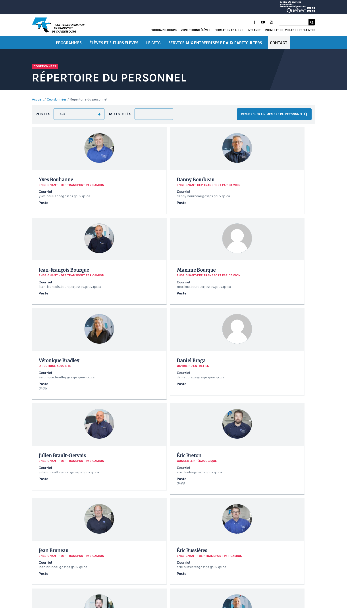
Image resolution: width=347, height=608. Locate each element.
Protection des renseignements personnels (65, 594)
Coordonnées (57, 102)
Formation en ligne (229, 30)
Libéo (311, 589)
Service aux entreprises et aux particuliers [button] (215, 45)
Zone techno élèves (195, 30)
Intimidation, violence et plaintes (290, 30)
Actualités (248, 577)
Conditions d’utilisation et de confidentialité (66, 588)
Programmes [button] (69, 45)
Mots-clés (120, 116)
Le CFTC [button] (153, 45)
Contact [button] (278, 45)
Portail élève (271, 577)
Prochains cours (163, 30)
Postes (42, 116)
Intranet (253, 30)
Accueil (38, 102)
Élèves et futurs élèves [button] (114, 45)
